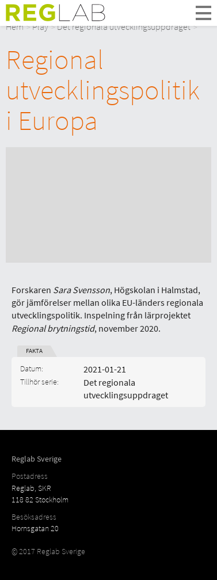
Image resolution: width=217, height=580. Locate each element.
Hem (15, 26)
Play (40, 26)
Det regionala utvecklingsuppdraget (124, 26)
